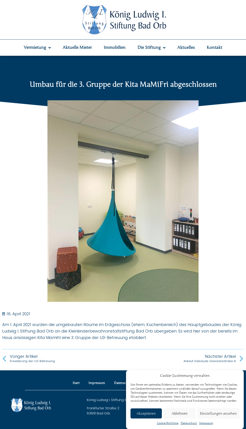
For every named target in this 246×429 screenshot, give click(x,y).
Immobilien (115, 47)
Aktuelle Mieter (77, 47)
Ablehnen (180, 414)
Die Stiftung (151, 47)
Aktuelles (186, 47)
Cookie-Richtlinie (167, 423)
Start (76, 383)
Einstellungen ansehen (218, 414)
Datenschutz (189, 423)
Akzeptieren (146, 414)
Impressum (206, 423)
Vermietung (37, 47)
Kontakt (214, 47)
